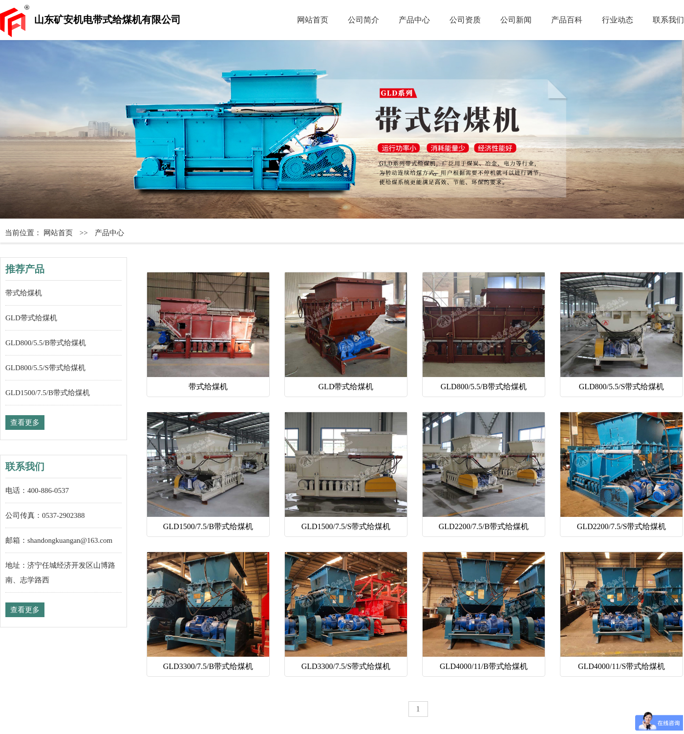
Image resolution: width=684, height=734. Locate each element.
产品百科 (566, 20)
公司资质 (465, 20)
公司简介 (363, 20)
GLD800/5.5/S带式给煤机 (45, 368)
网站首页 (312, 20)
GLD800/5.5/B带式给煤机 (45, 343)
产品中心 (414, 20)
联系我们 (668, 20)
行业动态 (617, 20)
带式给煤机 (23, 293)
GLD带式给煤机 (31, 318)
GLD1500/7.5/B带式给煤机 (47, 393)
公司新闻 (516, 20)
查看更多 (25, 422)
